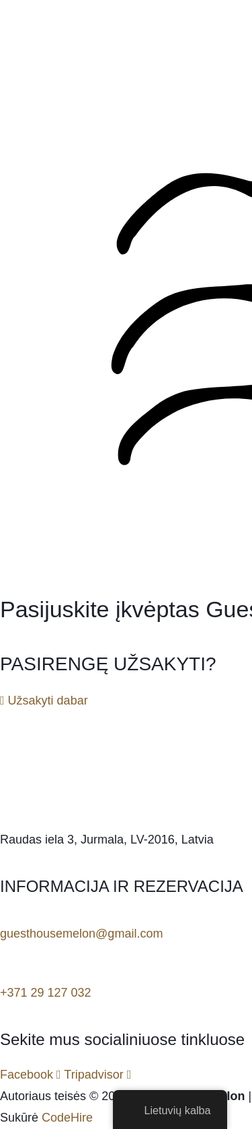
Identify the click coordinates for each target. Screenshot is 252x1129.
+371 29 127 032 (45, 992)
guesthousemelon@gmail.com (81, 933)
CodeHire (67, 1117)
